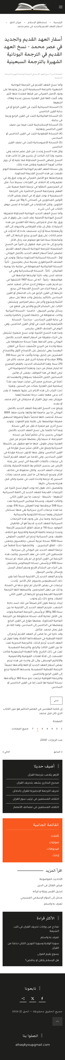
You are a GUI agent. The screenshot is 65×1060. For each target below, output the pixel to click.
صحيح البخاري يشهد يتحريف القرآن (38, 783)
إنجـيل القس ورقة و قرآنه (47, 891)
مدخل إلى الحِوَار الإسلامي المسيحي (41, 898)
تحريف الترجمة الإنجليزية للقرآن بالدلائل (36, 791)
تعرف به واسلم (53, 904)
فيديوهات (53, 849)
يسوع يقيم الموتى (48, 954)
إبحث (56, 855)
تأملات (55, 836)
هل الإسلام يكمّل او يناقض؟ (42, 960)
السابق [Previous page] (58, 751)
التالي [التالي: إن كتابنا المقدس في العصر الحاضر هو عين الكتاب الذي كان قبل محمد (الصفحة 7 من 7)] (56, 700)
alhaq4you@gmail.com (33, 1045)
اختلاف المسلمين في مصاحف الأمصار (36, 807)
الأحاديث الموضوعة (51, 879)
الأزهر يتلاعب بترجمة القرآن (43, 775)
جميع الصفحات (20, 728)
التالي (6, 751)
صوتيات (54, 842)
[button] (60, 7)
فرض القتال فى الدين (49, 885)
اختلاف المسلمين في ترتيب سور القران (36, 799)
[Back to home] (32, 7)
